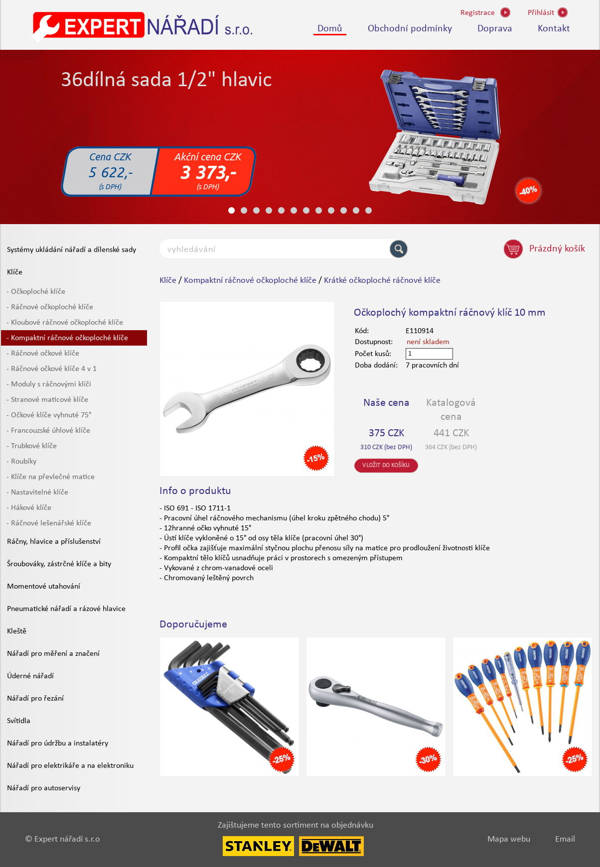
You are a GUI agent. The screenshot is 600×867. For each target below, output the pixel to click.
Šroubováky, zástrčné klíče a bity (59, 564)
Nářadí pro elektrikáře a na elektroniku (70, 766)
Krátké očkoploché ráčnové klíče (382, 280)
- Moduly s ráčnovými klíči (48, 384)
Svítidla (18, 721)
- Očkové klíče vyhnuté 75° (48, 415)
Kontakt (554, 29)
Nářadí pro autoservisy (43, 788)
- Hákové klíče (28, 508)
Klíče (14, 272)
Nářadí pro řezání (35, 699)
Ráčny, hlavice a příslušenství (54, 542)
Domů (329, 29)
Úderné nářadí (30, 676)
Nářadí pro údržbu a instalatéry (57, 743)
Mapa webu (508, 839)
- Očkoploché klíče (35, 292)
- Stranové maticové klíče (47, 400)
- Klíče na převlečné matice (50, 477)
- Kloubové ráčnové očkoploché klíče (64, 323)
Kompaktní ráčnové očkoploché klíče (250, 280)
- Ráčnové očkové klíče (42, 354)
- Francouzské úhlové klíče (48, 431)
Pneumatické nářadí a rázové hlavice (66, 609)
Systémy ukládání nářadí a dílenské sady (71, 250)
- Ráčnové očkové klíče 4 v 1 (51, 369)
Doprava (494, 29)
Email (565, 839)
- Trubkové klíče (31, 446)
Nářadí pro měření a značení (53, 654)
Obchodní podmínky (410, 29)
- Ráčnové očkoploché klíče (49, 307)
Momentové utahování (43, 587)
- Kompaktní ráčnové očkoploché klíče (67, 338)
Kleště (16, 631)
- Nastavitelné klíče (37, 492)
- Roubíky (21, 462)
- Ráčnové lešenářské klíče (48, 523)
